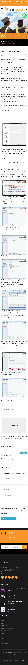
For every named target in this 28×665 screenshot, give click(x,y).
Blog (2, 623)
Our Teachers (4, 635)
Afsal (3, 453)
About (2, 620)
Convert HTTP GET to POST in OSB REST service (14, 436)
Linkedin (24, 2)
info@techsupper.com (6, 1)
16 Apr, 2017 (11, 438)
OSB (6, 41)
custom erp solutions (19, 459)
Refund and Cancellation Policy (13, 658)
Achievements (4, 625)
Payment (3, 633)
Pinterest (26, 2)
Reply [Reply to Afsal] (23, 453)
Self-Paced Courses (6, 630)
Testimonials (4, 643)
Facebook (19, 2)
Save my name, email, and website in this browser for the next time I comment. (13, 511)
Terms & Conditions (19, 660)
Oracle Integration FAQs (7, 628)
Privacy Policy (8, 660)
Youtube (21, 2)
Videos (2, 641)
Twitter (17, 2)
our (11, 533)
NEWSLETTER (15, 537)
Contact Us (4, 638)
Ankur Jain (5, 54)
